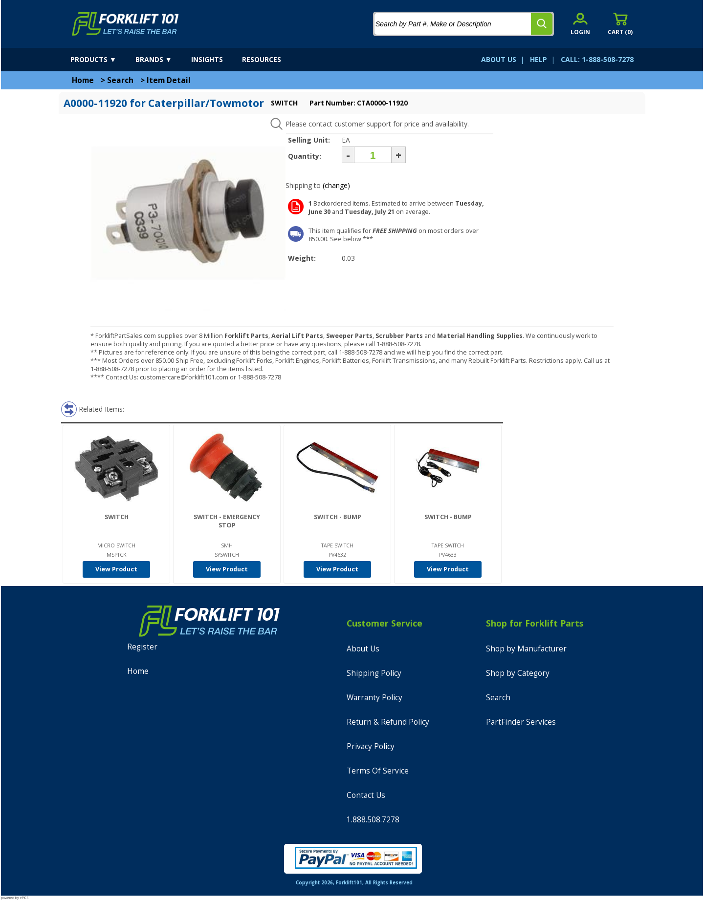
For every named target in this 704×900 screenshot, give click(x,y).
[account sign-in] (580, 24)
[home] (125, 24)
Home (83, 80)
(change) (336, 185)
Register (142, 647)
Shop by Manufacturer (526, 649)
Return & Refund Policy (388, 722)
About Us (363, 649)
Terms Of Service (378, 771)
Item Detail (169, 80)
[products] (101, 59)
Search (120, 80)
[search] (541, 24)
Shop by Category (518, 673)
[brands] (162, 59)
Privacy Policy (371, 746)
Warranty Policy (374, 697)
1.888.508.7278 (373, 820)
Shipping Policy (374, 673)
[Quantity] (372, 155)
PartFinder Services (521, 722)
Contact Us (366, 795)
